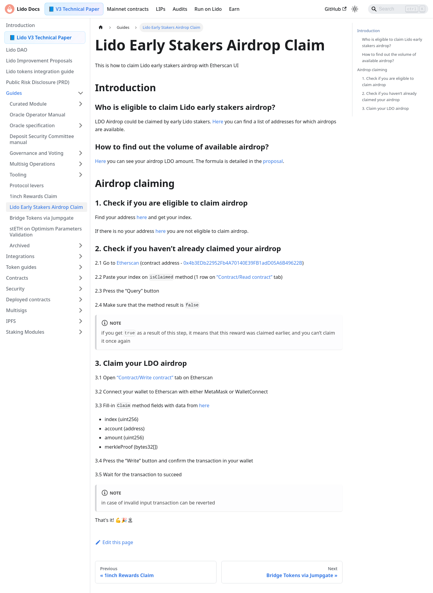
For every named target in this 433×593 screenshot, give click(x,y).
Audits (180, 9)
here (142, 217)
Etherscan (128, 263)
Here (217, 121)
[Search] (398, 9)
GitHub (335, 9)
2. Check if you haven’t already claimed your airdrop (389, 96)
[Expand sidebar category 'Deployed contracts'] (80, 299)
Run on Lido (208, 9)
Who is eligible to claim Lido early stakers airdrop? (392, 42)
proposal (273, 161)
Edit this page (114, 542)
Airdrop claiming (372, 69)
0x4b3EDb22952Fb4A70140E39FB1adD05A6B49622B (242, 263)
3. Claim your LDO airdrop (385, 108)
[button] (44, 93)
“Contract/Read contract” (244, 277)
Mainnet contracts (128, 9)
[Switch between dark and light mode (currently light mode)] (355, 9)
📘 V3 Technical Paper (74, 9)
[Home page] (100, 27)
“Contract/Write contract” (145, 377)
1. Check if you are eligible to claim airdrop (388, 81)
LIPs (160, 9)
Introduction (368, 30)
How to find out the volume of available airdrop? (389, 57)
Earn (234, 9)
